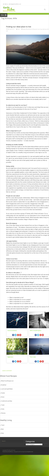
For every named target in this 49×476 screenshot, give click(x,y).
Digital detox (10, 362)
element (29, 34)
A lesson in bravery (12, 336)
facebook (13, 341)
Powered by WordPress (7, 451)
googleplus (18, 341)
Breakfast (3, 385)
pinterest (20, 341)
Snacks (3, 393)
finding (33, 34)
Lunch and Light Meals (7, 389)
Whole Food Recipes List (7, 381)
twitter (15, 341)
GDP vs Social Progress (35, 336)
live (38, 34)
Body (2, 433)
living (40, 34)
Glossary (3, 413)
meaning (44, 34)
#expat (24, 34)
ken (36, 34)
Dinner (2, 397)
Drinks (2, 409)
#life (27, 34)
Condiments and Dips (6, 401)
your (7, 36)
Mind (18, 34)
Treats (2, 405)
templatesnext (29, 451)
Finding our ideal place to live (18, 32)
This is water (33, 362)
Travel (2, 425)
